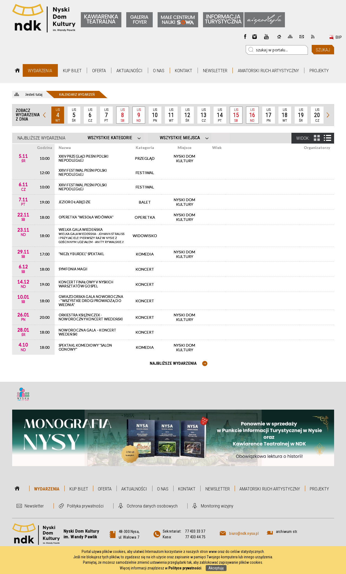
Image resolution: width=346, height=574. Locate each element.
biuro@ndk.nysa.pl (243, 533)
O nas (158, 70)
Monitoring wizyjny (217, 506)
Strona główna (17, 70)
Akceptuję (216, 568)
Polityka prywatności (85, 506)
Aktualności (129, 70)
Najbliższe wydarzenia (41, 138)
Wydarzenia (40, 70)
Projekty (319, 70)
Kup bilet (72, 70)
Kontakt (183, 70)
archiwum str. (287, 531)
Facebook (245, 36)
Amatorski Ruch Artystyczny (268, 70)
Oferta (99, 70)
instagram (255, 36)
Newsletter (215, 70)
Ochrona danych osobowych (152, 506)
